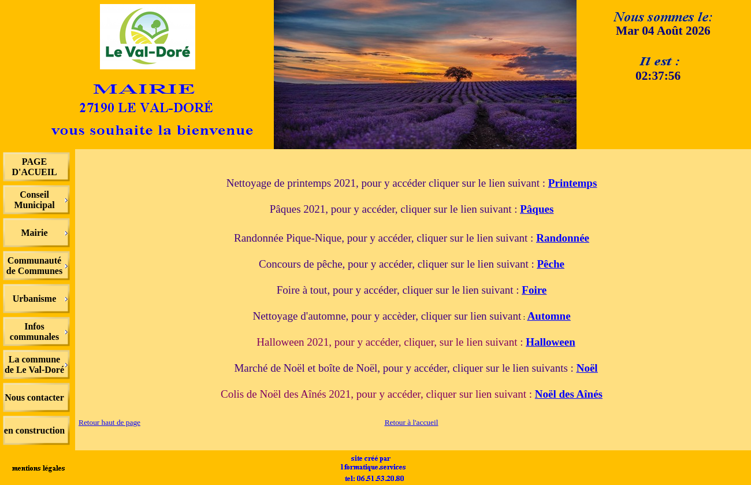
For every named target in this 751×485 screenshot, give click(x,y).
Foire (534, 290)
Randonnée (562, 238)
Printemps (572, 183)
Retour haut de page (109, 422)
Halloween (550, 342)
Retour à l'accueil (411, 422)
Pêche (550, 264)
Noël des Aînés (569, 394)
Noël (587, 368)
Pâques (536, 209)
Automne (549, 316)
